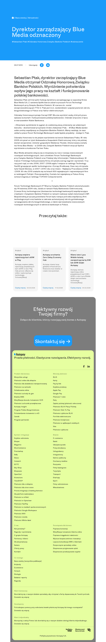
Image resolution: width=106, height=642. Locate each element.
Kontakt (17, 552)
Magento (17, 445)
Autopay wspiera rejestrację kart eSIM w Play (24, 257)
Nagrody (17, 581)
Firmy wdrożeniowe (60, 484)
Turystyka (57, 471)
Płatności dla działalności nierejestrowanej (30, 384)
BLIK (55, 377)
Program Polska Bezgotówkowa (26, 410)
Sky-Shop (18, 468)
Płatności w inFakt (21, 497)
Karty (55, 380)
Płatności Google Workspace (25, 510)
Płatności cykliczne (60, 430)
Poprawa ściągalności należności (65, 535)
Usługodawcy (58, 451)
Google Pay (57, 393)
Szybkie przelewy (60, 387)
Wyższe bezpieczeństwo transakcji (67, 539)
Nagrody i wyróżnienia (22, 532)
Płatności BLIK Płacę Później (64, 407)
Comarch (17, 461)
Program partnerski (21, 420)
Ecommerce (18, 568)
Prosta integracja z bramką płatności (28, 491)
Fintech (17, 571)
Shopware (18, 471)
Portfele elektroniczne (62, 416)
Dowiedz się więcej (21, 597)
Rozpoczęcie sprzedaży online (64, 545)
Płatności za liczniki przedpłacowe (27, 403)
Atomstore (18, 477)
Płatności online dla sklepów (25, 380)
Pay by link (57, 384)
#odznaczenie (77, 41)
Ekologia (17, 574)
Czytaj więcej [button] (20, 288)
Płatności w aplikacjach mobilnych (66, 423)
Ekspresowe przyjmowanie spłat (65, 548)
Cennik (16, 416)
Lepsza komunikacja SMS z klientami (67, 542)
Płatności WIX (19, 514)
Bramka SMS (19, 397)
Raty (55, 400)
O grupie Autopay (21, 535)
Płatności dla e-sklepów (23, 484)
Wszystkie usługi (21, 377)
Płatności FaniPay (21, 504)
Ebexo (16, 458)
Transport (57, 474)
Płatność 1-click (59, 397)
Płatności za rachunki (22, 387)
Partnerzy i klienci (21, 539)
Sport (55, 481)
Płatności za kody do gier (24, 393)
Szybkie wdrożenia (21, 438)
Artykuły (17, 564)
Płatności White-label (22, 520)
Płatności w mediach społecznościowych (30, 507)
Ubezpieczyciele (59, 445)
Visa (54, 426)
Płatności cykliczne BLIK (63, 413)
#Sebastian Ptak (19, 41)
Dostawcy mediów (60, 461)
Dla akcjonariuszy (20, 542)
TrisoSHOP (18, 481)
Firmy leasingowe (59, 468)
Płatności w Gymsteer (23, 500)
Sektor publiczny (59, 458)
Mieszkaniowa (58, 487)
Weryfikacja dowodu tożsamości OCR (28, 400)
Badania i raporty (20, 577)
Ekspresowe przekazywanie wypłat (66, 552)
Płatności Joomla (20, 517)
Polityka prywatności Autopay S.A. (53, 636)
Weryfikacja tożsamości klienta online (67, 532)
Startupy (56, 477)
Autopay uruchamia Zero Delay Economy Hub (52, 257)
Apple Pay (57, 390)
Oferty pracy (19, 548)
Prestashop (18, 451)
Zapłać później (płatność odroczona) (67, 403)
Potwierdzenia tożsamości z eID (26, 413)
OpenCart (18, 474)
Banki (55, 441)
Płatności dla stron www (24, 487)
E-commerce (58, 438)
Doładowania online (21, 390)
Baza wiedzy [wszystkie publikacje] (27, 561)
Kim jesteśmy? (19, 529)
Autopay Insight (20, 407)
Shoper (17, 441)
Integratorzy (58, 455)
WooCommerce (20, 448)
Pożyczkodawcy (59, 448)
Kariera (16, 545)
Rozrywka (57, 464)
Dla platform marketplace (24, 494)
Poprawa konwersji (60, 529)
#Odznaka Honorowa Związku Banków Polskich (48, 41)
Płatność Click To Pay (61, 410)
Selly (16, 455)
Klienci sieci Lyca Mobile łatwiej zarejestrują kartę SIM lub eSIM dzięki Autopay (81, 260)
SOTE (16, 464)
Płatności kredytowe (61, 420)
